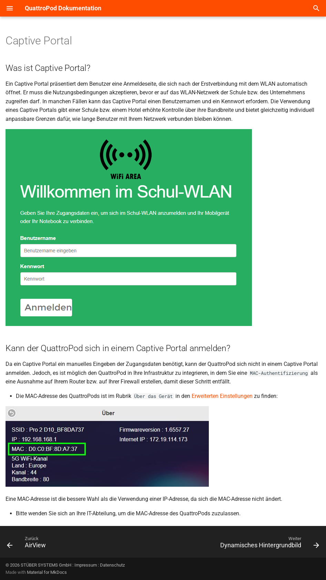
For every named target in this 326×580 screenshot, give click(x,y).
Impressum (85, 565)
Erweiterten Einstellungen (222, 396)
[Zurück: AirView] (27, 543)
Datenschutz (112, 565)
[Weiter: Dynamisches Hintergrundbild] (268, 543)
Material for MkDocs (47, 572)
